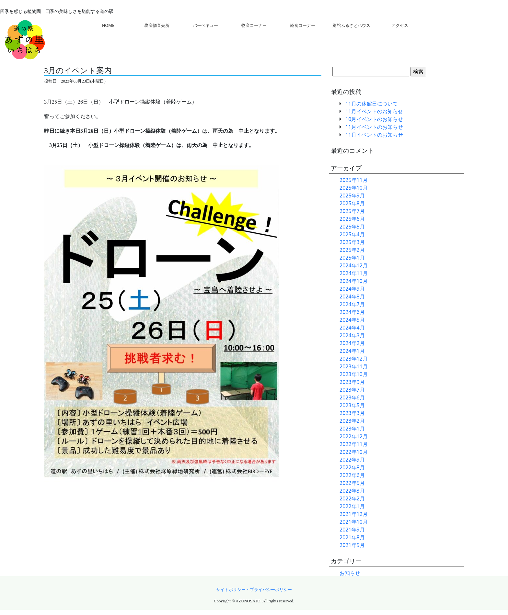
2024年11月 (354, 273)
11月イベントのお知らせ (374, 111)
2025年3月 (352, 242)
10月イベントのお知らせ (374, 119)
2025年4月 (352, 234)
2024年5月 (352, 319)
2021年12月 (354, 514)
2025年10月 (354, 187)
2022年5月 (352, 482)
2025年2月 (352, 249)
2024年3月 (352, 335)
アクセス (399, 25)
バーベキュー (205, 25)
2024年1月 (352, 350)
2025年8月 (352, 203)
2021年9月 (352, 529)
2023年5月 (352, 405)
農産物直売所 (156, 25)
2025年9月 (352, 195)
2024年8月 (352, 296)
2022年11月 (354, 444)
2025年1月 (352, 257)
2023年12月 (354, 358)
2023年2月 (352, 420)
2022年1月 (352, 506)
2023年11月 (354, 366)
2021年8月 (352, 537)
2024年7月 (352, 304)
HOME (108, 25)
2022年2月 (352, 498)
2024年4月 (352, 327)
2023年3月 (352, 413)
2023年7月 (352, 389)
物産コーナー (254, 25)
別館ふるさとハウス (351, 25)
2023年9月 (352, 382)
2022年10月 (354, 451)
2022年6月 (352, 475)
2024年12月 (354, 265)
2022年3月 (352, 490)
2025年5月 (352, 226)
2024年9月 (352, 288)
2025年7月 (352, 211)
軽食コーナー (302, 25)
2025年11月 (354, 180)
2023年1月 (352, 428)
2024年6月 (352, 312)
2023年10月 (354, 374)
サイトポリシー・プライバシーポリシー (254, 589)
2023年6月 (352, 397)
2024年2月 (352, 343)
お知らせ (350, 572)
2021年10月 (354, 521)
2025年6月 (352, 218)
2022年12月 (354, 436)
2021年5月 (352, 545)
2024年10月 (354, 281)
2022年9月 (352, 459)
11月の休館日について (371, 103)
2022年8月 (352, 467)
